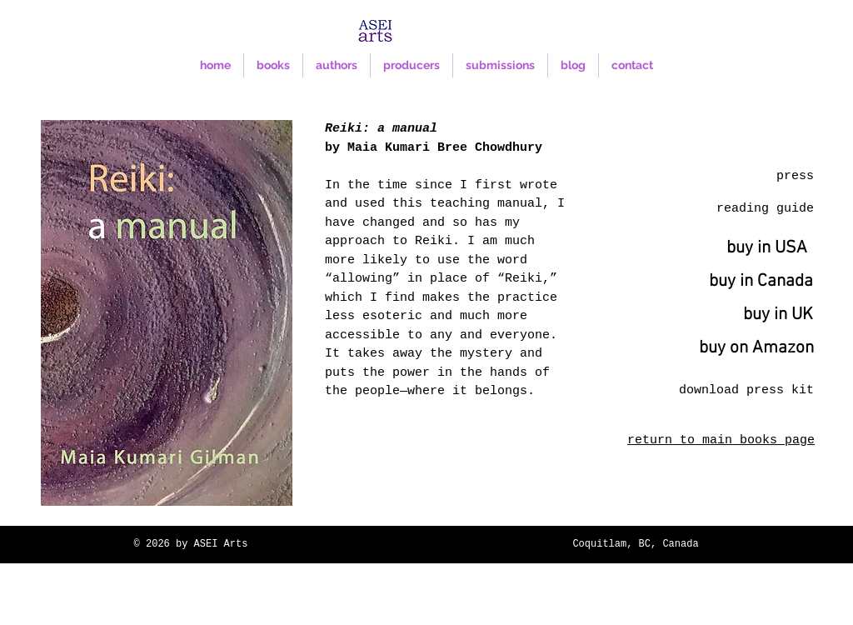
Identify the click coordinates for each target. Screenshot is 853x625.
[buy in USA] (766, 248)
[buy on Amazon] (756, 348)
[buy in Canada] (761, 281)
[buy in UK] (777, 315)
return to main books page (721, 440)
